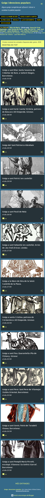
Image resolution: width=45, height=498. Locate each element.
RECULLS (16, 20)
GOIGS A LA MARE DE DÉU (9, 16)
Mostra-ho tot (10, 45)
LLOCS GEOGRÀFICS (27, 20)
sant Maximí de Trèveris (12, 33)
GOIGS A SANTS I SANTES (28, 16)
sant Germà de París (15, 29)
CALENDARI (4, 27)
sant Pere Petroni (27, 33)
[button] (41, 82)
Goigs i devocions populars (16, 3)
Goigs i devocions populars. (13, 489)
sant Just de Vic (30, 29)
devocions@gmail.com (22, 491)
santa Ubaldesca (13, 31)
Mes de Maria (15, 27)
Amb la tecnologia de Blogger (22, 495)
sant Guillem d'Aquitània (29, 31)
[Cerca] (38, 4)
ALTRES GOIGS (6, 20)
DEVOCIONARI (5, 23)
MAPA (39, 20)
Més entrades (22, 483)
